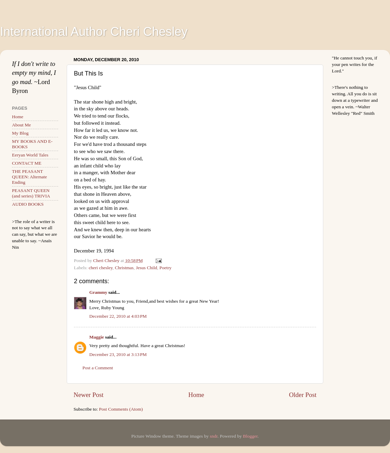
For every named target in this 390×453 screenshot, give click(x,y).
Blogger (250, 436)
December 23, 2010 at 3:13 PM (118, 354)
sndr (214, 436)
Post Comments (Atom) (121, 409)
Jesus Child (146, 267)
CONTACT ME (26, 163)
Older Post (302, 394)
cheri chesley (101, 267)
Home (196, 394)
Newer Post (89, 394)
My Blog (20, 133)
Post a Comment (97, 367)
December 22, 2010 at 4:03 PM (118, 316)
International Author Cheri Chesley (93, 32)
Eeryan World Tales (30, 154)
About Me (21, 124)
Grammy (98, 292)
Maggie (96, 337)
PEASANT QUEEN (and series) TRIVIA (31, 193)
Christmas (124, 267)
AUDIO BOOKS (28, 204)
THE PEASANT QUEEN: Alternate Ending (29, 177)
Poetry (165, 267)
